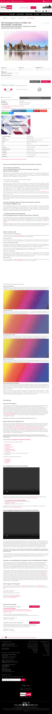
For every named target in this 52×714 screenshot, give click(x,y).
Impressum (47, 650)
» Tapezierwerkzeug (29, 429)
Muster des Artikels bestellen (35, 98)
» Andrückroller (7, 451)
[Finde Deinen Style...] (27, 7)
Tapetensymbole (35, 649)
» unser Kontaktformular (12, 597)
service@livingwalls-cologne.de (14, 596)
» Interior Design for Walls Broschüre (8, 671)
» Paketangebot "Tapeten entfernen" (13, 426)
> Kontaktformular (43, 191)
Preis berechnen (46, 81)
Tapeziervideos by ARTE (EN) (33, 646)
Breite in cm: (4, 67)
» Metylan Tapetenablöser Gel (20, 425)
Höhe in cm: (21, 67)
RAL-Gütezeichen (8, 414)
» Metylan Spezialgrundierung (22, 428)
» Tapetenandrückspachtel (9, 449)
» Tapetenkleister (31, 496)
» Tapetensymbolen (39, 585)
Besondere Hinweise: (6, 75)
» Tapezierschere (8, 459)
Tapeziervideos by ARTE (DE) (33, 645)
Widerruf (48, 652)
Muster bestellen (23, 159)
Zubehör (4, 637)
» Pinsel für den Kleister (9, 446)
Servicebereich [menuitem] (46, 1)
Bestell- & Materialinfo (11, 159)
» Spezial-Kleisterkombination (11, 413)
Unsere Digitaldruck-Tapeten (33, 647)
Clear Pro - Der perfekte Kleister (32, 643)
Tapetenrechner (35, 650)
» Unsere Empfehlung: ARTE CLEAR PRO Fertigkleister (15, 500)
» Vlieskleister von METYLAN (10, 502)
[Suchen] (33, 7)
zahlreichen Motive (20, 235)
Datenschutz (47, 649)
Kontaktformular (46, 646)
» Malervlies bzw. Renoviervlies (37, 428)
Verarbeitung (17, 159)
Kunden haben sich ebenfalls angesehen (28, 637)
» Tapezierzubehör (20, 429)
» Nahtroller (7, 462)
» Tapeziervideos (25, 585)
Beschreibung (3, 159)
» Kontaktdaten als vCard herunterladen (8, 643)
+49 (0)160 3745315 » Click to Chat (12, 662)
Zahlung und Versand (45, 643)
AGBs (48, 653)
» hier (26, 85)
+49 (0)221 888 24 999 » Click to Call (11, 661)
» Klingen (13, 450)
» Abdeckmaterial (8, 444)
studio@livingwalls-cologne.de (9, 660)
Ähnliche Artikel (10, 637)
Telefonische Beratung (6, 107)
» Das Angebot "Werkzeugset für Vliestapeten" (21, 439)
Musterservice (47, 647)
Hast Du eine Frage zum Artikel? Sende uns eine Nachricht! (12, 106)
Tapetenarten (35, 652)
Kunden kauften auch (17, 637)
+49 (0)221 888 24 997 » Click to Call (11, 645)
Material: (4, 72)
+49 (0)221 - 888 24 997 (5, 1)
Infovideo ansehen (35, 81)
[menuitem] (27, 7)
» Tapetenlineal (7, 461)
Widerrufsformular (46, 645)
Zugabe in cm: (40, 67)
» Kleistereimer (7, 448)
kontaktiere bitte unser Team (21, 260)
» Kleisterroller (7, 445)
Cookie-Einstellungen (45, 654)
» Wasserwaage (7, 460)
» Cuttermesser (7, 450)
